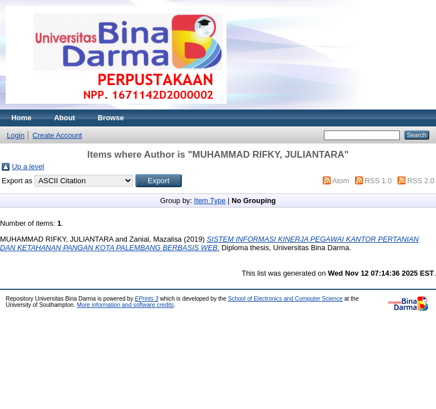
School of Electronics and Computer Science (285, 299)
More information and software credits (125, 305)
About (64, 117)
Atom (340, 180)
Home (21, 117)
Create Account (57, 135)
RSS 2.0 (420, 180)
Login (15, 135)
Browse (111, 117)
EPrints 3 (147, 299)
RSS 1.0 (378, 180)
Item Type (210, 200)
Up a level (28, 166)
